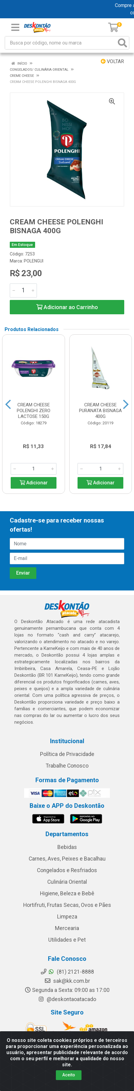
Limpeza (67, 917)
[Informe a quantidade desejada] (23, 290)
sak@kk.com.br (67, 981)
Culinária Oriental (67, 882)
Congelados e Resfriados (67, 870)
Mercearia (67, 928)
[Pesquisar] (122, 43)
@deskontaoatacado (67, 999)
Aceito (68, 1074)
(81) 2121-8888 (67, 972)
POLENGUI (33, 260)
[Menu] (15, 27)
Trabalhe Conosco (67, 766)
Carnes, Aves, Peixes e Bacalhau (67, 859)
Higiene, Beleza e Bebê (67, 893)
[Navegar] (8, 404)
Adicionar (34, 483)
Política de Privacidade (67, 754)
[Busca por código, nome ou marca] (60, 43)
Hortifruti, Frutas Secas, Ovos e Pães (67, 905)
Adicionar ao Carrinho (67, 307)
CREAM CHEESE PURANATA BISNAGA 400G (100, 410)
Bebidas (67, 847)
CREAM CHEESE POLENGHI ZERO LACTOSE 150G (33, 410)
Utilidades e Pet (67, 940)
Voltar (112, 61)
